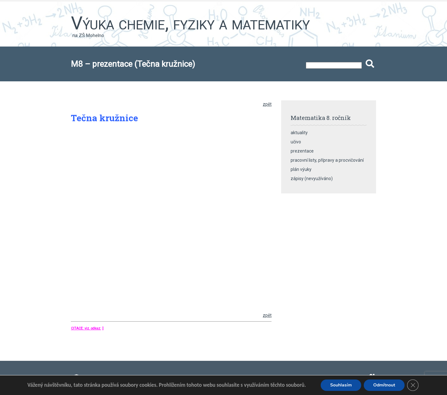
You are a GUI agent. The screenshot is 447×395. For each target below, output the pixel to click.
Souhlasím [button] (341, 385)
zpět (267, 104)
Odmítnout (384, 385)
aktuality (299, 132)
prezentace (302, 151)
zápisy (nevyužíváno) (312, 178)
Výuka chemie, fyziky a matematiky (190, 23)
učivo (296, 141)
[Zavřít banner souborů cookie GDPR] (413, 385)
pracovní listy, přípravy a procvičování (327, 160)
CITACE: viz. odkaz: (86, 328)
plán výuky (301, 169)
